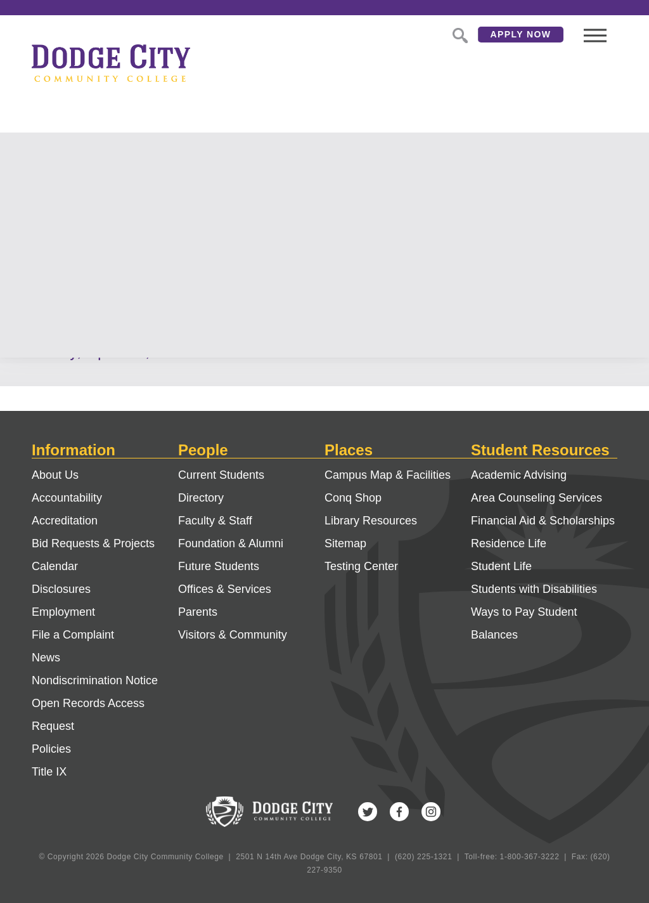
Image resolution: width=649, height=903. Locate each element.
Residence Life (508, 543)
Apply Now (521, 34)
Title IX (49, 771)
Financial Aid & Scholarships (543, 520)
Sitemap (345, 543)
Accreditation (65, 520)
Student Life (501, 566)
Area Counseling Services (536, 497)
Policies (51, 749)
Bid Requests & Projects (93, 543)
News (46, 657)
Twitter (367, 811)
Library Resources (370, 520)
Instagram (430, 811)
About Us (55, 475)
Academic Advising (519, 475)
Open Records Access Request (88, 714)
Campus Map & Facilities (387, 475)
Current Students (221, 475)
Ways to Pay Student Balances (524, 623)
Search (459, 34)
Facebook (399, 811)
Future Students (218, 566)
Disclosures (61, 589)
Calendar (55, 566)
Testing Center (361, 566)
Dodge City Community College (111, 63)
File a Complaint (73, 634)
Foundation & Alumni (230, 543)
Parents (197, 612)
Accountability (67, 497)
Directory (201, 497)
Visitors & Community (232, 634)
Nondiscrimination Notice (95, 680)
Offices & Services (224, 589)
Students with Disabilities (534, 589)
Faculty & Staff (215, 520)
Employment (63, 612)
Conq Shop (353, 497)
